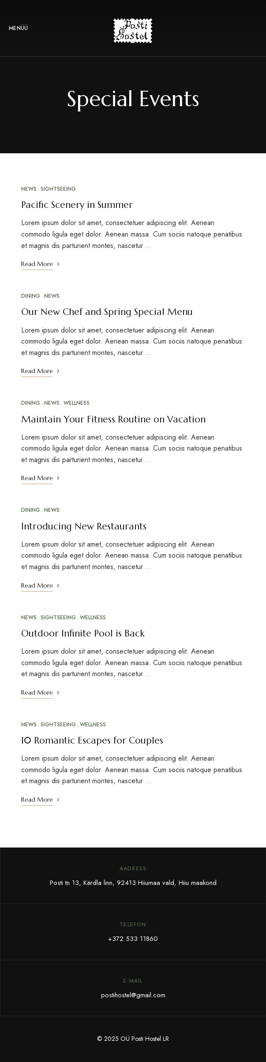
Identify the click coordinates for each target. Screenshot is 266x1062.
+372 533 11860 (133, 939)
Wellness (77, 403)
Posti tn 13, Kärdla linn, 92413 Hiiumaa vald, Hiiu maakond (133, 883)
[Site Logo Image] (132, 31)
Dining (30, 296)
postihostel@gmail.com (133, 995)
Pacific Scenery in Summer (77, 205)
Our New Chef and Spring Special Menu (107, 312)
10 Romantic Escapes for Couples (92, 740)
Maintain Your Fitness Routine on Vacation (113, 419)
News (29, 189)
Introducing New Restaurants (83, 526)
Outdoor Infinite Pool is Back (83, 633)
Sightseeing (58, 189)
